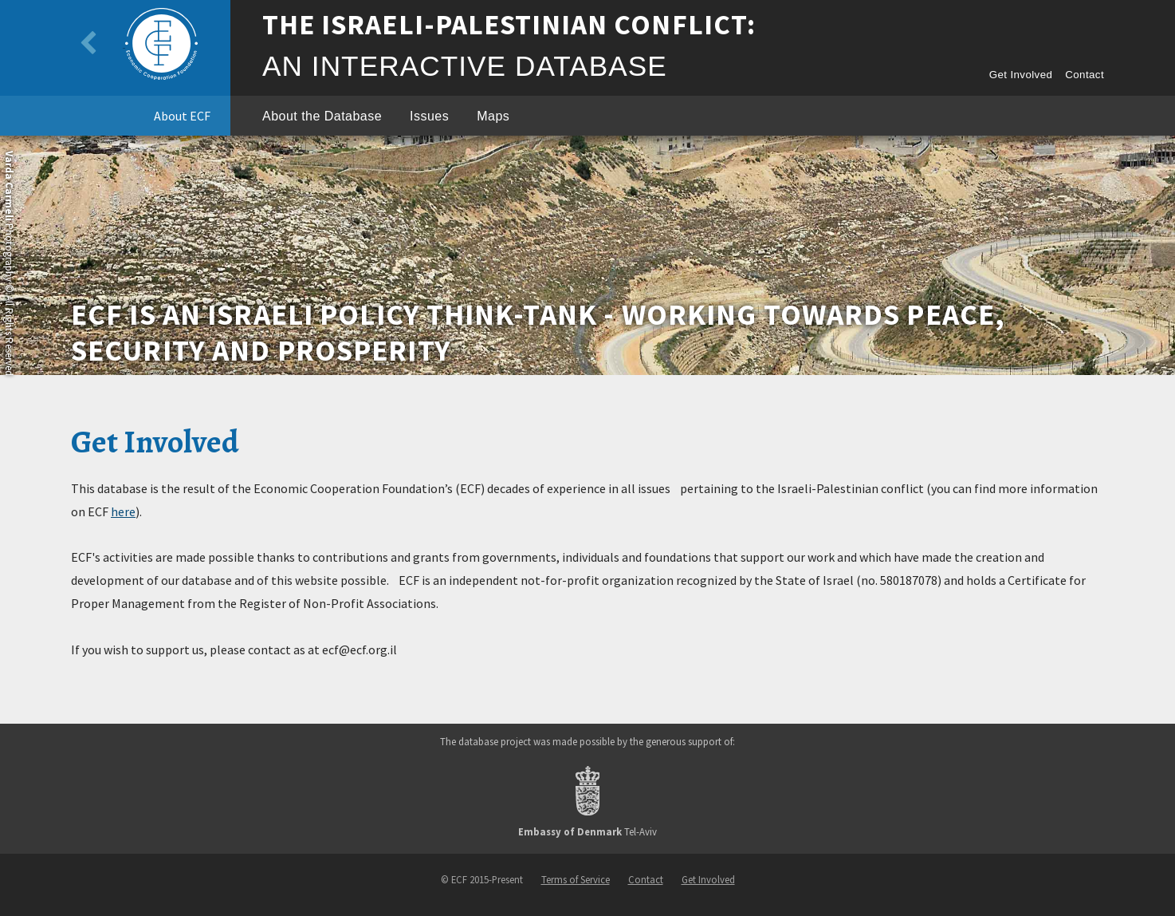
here (123, 511)
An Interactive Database (464, 65)
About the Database (322, 116)
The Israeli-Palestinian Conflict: (509, 24)
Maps (493, 116)
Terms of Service (575, 879)
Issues (429, 116)
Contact (1084, 75)
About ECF (182, 116)
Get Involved (1021, 75)
